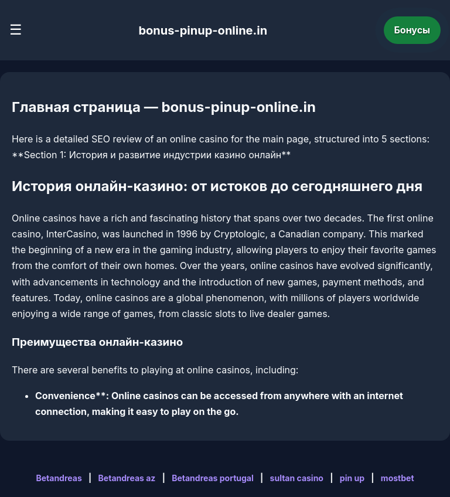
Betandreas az (127, 478)
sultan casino (296, 478)
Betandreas (58, 478)
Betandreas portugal (213, 478)
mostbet (397, 478)
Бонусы (412, 30)
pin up (352, 478)
